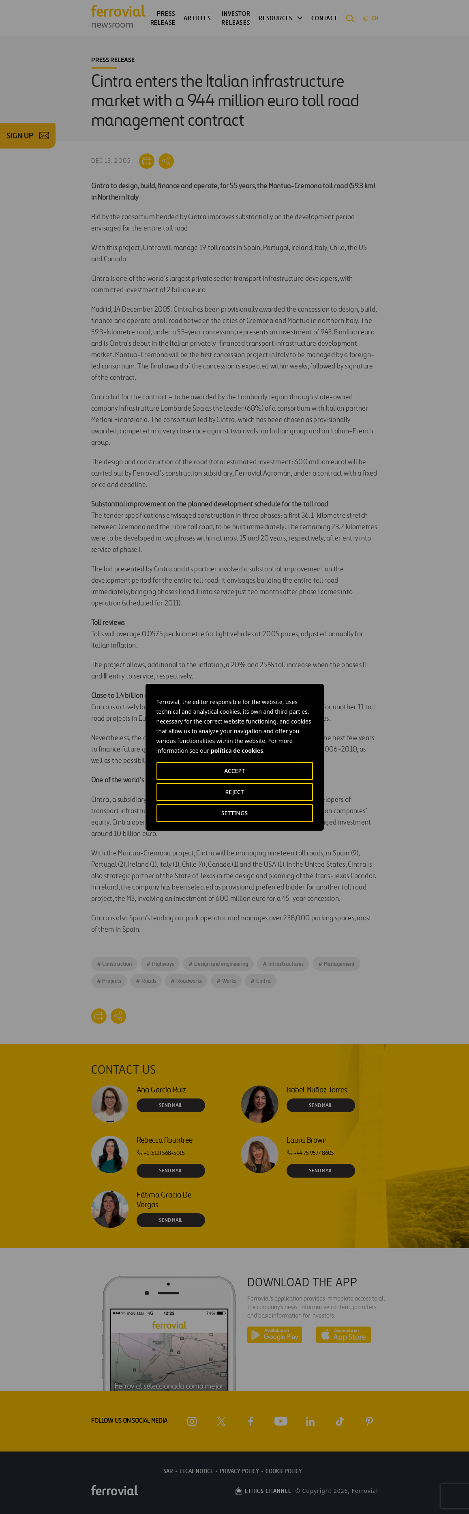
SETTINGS (234, 813)
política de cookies (237, 750)
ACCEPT (234, 771)
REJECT (234, 792)
